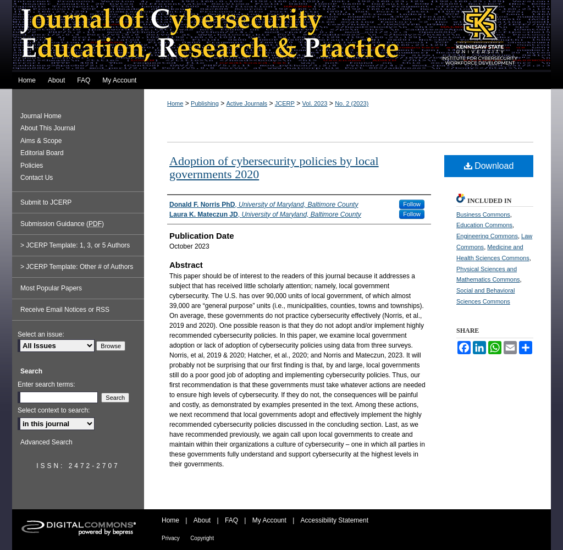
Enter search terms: (46, 384)
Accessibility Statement (334, 520)
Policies (31, 165)
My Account (269, 520)
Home (175, 103)
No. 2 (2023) (351, 103)
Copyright (202, 538)
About (202, 520)
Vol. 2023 (315, 103)
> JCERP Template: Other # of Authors (76, 267)
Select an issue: (41, 334)
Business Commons (483, 214)
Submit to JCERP (45, 202)
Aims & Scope (41, 141)
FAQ (231, 520)
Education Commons (484, 225)
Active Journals (247, 103)
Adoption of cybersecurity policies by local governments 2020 (274, 167)
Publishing (205, 103)
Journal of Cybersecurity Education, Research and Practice (281, 36)
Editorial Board (42, 153)
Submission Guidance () (62, 224)
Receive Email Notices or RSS (64, 310)
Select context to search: (54, 410)
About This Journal (47, 128)
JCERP (285, 103)
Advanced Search (46, 442)
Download (489, 165)
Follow (412, 204)
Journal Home (41, 116)
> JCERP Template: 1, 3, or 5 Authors (75, 245)
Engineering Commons (487, 236)
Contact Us (36, 178)
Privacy (171, 538)
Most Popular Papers (51, 288)
